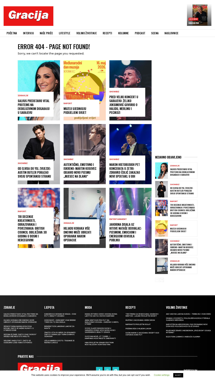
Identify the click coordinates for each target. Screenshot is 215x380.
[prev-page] (157, 280)
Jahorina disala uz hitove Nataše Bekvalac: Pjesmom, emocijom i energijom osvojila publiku (125, 232)
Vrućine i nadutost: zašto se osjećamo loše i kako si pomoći (18, 342)
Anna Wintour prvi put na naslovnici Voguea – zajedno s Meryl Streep (102, 322)
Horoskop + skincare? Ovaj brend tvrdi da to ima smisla (60, 321)
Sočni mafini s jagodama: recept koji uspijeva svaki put (142, 334)
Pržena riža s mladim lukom (138, 329)
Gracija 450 (193, 23)
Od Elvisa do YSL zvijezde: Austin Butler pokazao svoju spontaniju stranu (34, 172)
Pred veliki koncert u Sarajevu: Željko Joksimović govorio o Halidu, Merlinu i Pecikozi (123, 105)
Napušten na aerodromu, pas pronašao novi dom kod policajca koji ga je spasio (186, 325)
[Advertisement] (120, 18)
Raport (22, 211)
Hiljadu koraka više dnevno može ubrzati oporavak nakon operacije (77, 234)
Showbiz (23, 163)
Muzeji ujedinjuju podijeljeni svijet (75, 110)
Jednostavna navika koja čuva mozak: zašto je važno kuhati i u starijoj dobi (19, 328)
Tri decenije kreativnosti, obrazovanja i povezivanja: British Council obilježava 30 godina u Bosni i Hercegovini (32, 228)
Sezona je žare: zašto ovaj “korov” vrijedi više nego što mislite (20, 335)
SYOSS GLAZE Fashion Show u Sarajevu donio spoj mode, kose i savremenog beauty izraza (100, 330)
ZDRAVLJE (23, 96)
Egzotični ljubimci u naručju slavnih (183, 337)
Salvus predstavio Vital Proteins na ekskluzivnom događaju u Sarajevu (34, 106)
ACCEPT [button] (178, 375)
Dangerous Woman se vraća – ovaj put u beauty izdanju (60, 315)
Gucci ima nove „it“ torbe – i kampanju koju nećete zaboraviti (100, 337)
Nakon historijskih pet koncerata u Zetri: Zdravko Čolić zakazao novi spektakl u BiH (124, 170)
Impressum (190, 370)
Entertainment (118, 219)
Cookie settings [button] (161, 375)
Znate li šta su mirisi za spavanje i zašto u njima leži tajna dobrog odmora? (60, 334)
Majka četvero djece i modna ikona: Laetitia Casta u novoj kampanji (101, 315)
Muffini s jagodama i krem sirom (140, 320)
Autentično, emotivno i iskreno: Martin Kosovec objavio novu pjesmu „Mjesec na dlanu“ (80, 170)
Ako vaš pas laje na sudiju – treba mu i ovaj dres (188, 314)
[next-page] (162, 280)
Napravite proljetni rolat (138, 324)
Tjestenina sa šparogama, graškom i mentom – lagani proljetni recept (142, 315)
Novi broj (193, 19)
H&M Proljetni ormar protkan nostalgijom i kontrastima (99, 344)
